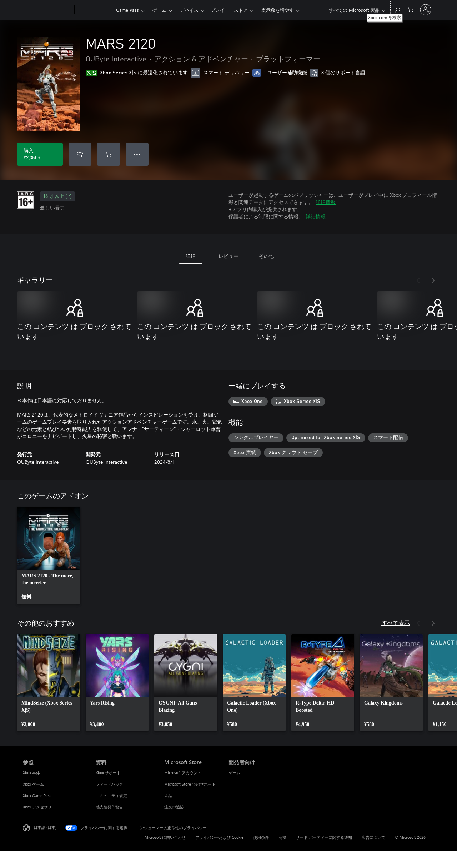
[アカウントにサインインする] (425, 9)
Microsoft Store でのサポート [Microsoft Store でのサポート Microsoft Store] (190, 784)
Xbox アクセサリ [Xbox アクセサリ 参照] (37, 807)
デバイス (189, 10)
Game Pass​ (127, 10)
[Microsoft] (47, 10)
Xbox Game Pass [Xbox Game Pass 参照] (37, 795)
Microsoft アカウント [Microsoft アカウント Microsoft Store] (182, 772)
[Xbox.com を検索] (396, 9)
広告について (373, 837)
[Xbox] (94, 10)
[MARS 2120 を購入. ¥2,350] (40, 154)
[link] (48, 555)
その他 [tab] (266, 256)
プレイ (218, 10)
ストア (241, 10)
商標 (282, 837)
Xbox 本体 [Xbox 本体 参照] (31, 772)
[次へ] (433, 280)
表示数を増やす (277, 10)
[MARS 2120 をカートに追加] (108, 154)
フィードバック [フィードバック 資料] (109, 784)
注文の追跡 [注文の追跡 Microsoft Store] (174, 807)
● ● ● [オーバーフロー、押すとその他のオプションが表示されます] (137, 154)
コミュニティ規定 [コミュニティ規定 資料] (111, 795)
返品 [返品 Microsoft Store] (168, 795)
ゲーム (159, 10)
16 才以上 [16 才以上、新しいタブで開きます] (57, 196)
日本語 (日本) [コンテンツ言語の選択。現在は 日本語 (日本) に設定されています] (45, 827)
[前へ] (418, 280)
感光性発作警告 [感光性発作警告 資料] (109, 807)
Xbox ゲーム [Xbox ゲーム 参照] (33, 784)
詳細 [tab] (191, 256)
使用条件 (261, 837)
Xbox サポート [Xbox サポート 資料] (108, 772)
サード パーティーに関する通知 (324, 837)
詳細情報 (326, 202)
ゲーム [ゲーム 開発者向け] (234, 772)
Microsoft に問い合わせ (165, 837)
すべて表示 (395, 622)
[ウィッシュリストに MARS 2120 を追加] (80, 154)
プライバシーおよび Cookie (219, 837)
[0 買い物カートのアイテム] (410, 9)
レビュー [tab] (228, 256)
